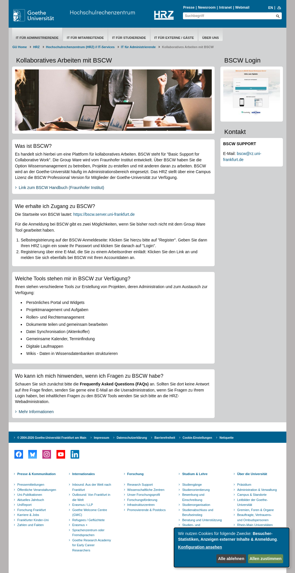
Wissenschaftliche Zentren (145, 489)
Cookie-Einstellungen (197, 437)
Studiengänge (192, 484)
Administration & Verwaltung (257, 489)
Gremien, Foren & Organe (255, 510)
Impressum (101, 437)
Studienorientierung (195, 489)
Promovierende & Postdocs (146, 510)
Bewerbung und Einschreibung (193, 497)
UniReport (24, 504)
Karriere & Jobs (28, 515)
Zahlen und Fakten (30, 525)
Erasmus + (80, 525)
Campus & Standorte (251, 494)
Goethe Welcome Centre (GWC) (89, 512)
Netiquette (227, 437)
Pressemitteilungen (30, 484)
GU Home (19, 47)
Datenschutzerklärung (132, 437)
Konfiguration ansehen (200, 547)
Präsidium (244, 484)
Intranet (225, 7)
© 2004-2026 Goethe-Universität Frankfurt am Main (51, 437)
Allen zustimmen (265, 558)
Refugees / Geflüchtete (88, 520)
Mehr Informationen (36, 411)
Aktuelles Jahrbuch (30, 500)
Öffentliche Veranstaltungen (36, 489)
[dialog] (231, 547)
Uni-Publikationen (29, 494)
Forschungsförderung (142, 500)
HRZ (36, 47)
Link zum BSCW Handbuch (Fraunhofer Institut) (61, 187)
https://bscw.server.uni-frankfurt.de (104, 214)
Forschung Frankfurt (31, 510)
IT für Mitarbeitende (85, 37)
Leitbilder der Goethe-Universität (252, 502)
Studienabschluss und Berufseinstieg (197, 512)
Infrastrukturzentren (141, 504)
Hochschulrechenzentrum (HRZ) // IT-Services (80, 47)
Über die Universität (252, 474)
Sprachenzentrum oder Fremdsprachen (88, 532)
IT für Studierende (129, 37)
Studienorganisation (196, 504)
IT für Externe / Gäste (174, 37)
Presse (188, 7)
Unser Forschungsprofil (143, 494)
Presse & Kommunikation (36, 474)
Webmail (242, 7)
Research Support (140, 484)
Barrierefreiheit (164, 437)
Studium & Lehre (194, 474)
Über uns (210, 37)
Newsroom (206, 7)
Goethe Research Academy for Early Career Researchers (91, 545)
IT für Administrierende (37, 37)
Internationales (83, 474)
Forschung (135, 474)
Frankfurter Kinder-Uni (33, 520)
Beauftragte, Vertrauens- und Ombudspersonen (254, 517)
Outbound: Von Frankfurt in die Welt (91, 497)
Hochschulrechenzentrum (102, 12)
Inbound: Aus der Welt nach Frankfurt (91, 487)
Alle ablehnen (231, 558)
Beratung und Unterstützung (202, 520)
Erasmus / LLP (82, 504)
